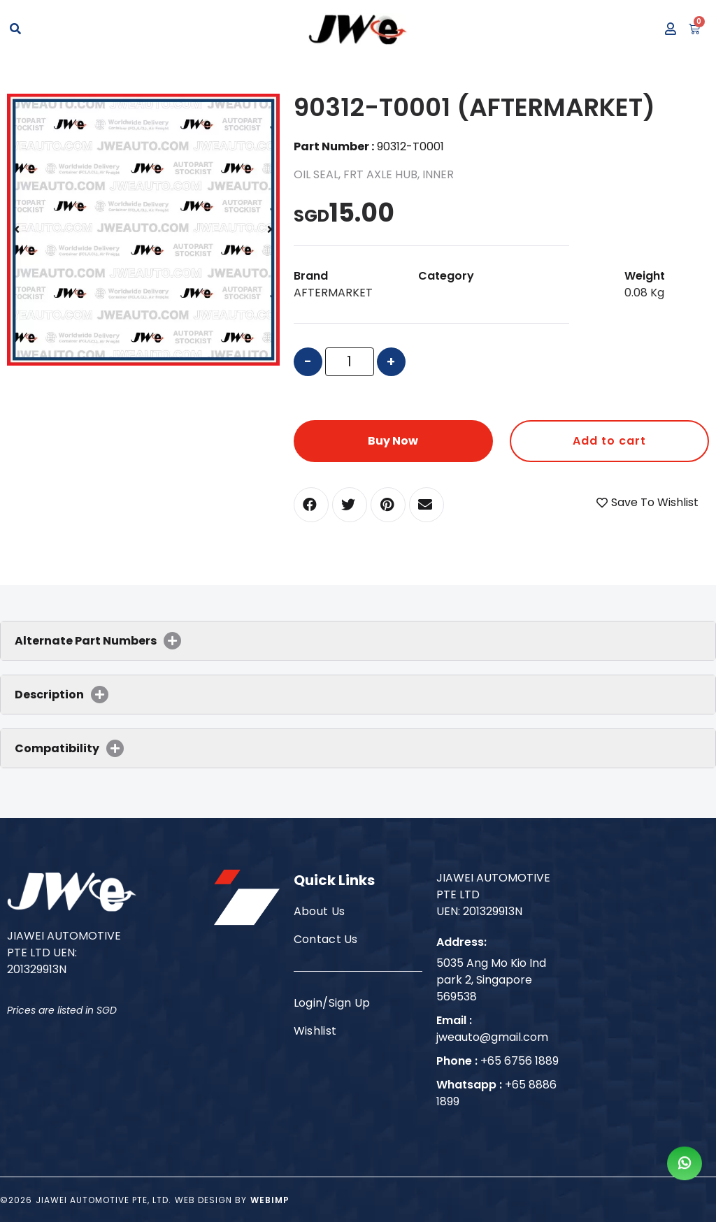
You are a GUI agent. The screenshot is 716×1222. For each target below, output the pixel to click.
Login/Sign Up (332, 1003)
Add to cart (609, 441)
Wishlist (315, 1031)
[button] (311, 504)
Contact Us (326, 939)
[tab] (358, 640)
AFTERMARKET (333, 293)
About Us (319, 911)
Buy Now (393, 441)
